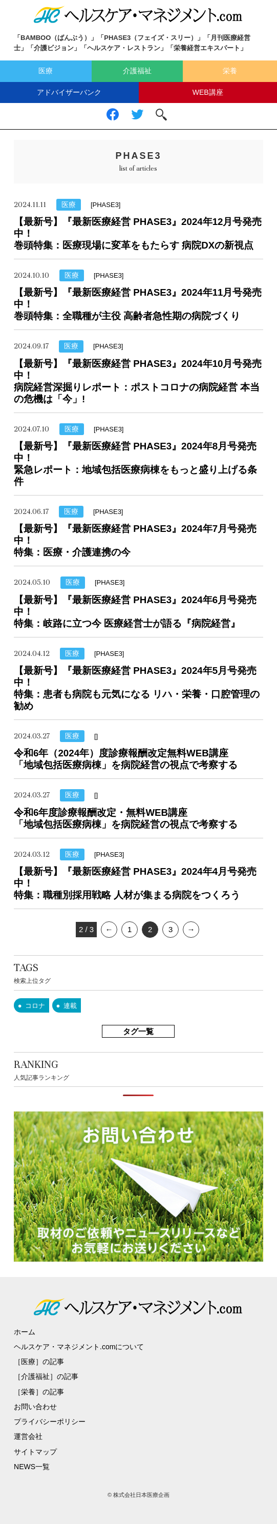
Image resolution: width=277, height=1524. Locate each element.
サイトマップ (35, 1452)
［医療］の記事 (39, 1361)
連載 (70, 1006)
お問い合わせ (35, 1407)
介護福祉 (137, 71)
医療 (45, 71)
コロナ (35, 1006)
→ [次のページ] (191, 929)
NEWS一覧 (32, 1467)
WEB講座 (208, 92)
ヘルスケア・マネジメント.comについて (79, 1347)
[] (96, 736)
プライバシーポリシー (50, 1421)
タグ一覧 (138, 1031)
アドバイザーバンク (69, 92)
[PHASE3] (106, 205)
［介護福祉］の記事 (46, 1376)
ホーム (24, 1332)
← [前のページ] (109, 929)
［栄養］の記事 (39, 1392)
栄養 (230, 71)
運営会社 (28, 1436)
